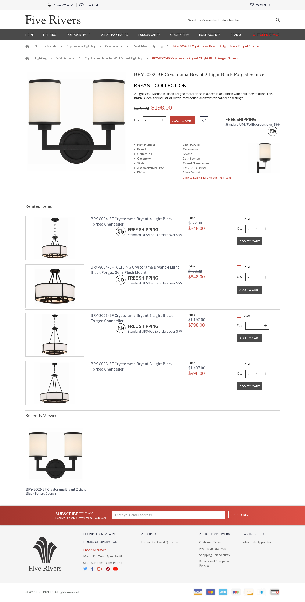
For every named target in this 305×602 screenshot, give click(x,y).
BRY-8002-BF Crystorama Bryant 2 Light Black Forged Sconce (56, 491)
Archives (149, 534)
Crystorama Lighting (80, 46)
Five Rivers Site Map (213, 548)
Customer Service (266, 34)
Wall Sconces (65, 58)
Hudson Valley (149, 34)
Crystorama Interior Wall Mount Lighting (134, 46)
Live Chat (88, 5)
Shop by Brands (46, 46)
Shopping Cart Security (214, 555)
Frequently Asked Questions (160, 542)
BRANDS (236, 34)
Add (247, 219)
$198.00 (161, 107)
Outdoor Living (79, 34)
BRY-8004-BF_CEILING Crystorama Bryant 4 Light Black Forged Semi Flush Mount (135, 269)
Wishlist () (260, 5)
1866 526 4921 (61, 5)
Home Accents (209, 34)
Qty (136, 120)
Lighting (49, 34)
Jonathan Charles (114, 34)
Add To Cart (249, 241)
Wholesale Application (258, 542)
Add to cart (182, 120)
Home (29, 34)
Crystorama (179, 34)
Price (191, 218)
